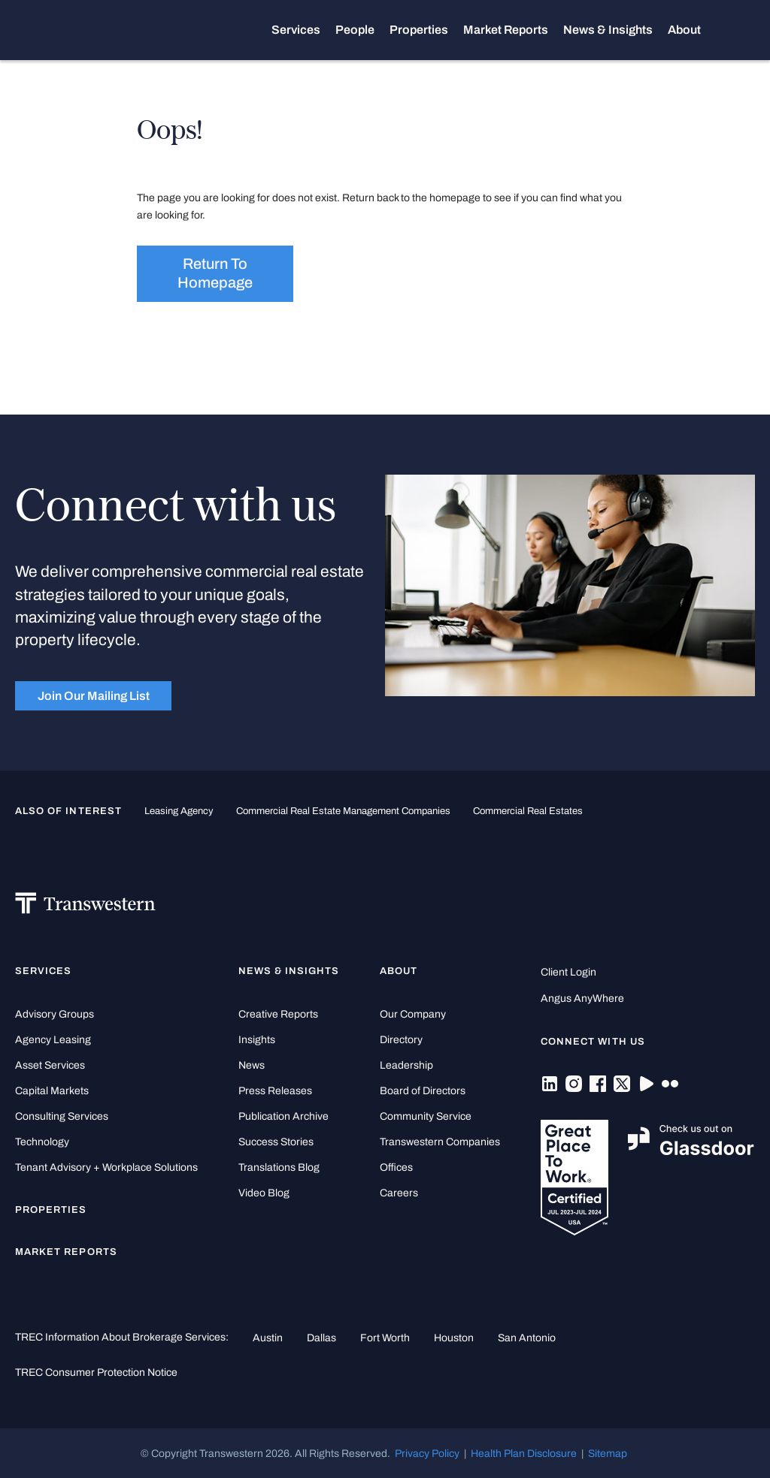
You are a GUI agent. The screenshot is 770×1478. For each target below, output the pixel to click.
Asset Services (50, 1065)
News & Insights (615, 30)
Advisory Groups (54, 1014)
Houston (454, 1338)
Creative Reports (278, 1014)
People (362, 29)
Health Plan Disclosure (524, 1453)
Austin (268, 1338)
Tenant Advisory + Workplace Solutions (106, 1167)
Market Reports (513, 29)
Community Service (425, 1116)
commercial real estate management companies (343, 811)
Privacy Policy (427, 1453)
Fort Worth (385, 1338)
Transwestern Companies (440, 1142)
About (691, 30)
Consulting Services (61, 1116)
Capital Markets (52, 1090)
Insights (256, 1039)
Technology (42, 1142)
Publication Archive (283, 1116)
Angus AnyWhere (582, 998)
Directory (401, 1039)
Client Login (568, 972)
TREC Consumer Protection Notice (96, 1372)
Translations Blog (279, 1167)
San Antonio (527, 1338)
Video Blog (264, 1193)
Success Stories (276, 1142)
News (251, 1065)
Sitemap (607, 1453)
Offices (396, 1167)
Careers (399, 1193)
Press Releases (275, 1090)
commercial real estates (528, 811)
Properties (426, 29)
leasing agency (179, 811)
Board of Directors (422, 1090)
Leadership (406, 1065)
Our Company (413, 1014)
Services (303, 30)
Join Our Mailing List (94, 695)
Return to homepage (215, 273)
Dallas (321, 1338)
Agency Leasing (53, 1039)
